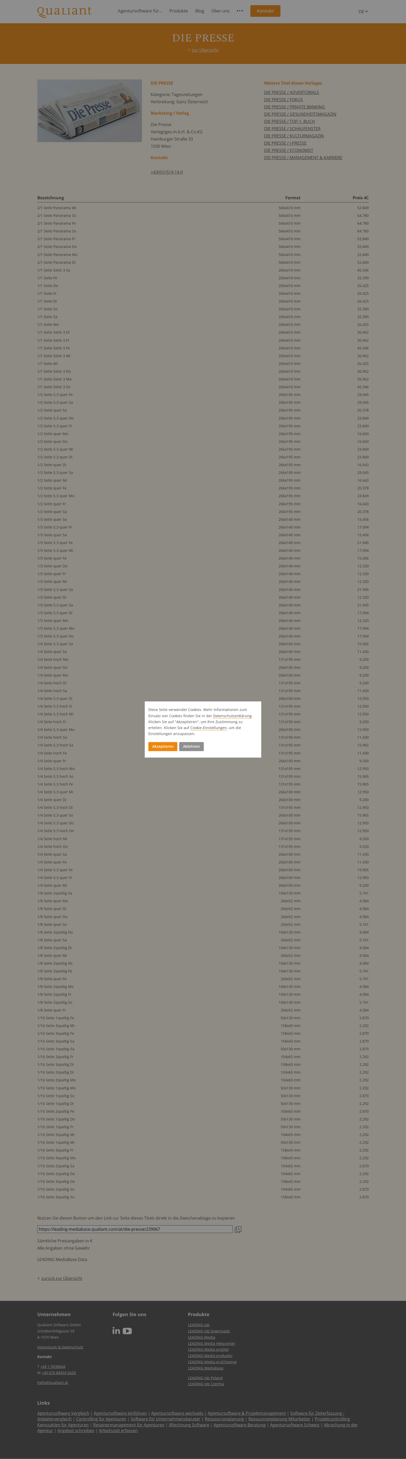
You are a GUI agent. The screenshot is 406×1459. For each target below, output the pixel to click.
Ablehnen (191, 746)
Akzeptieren (162, 746)
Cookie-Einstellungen (208, 727)
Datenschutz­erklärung (232, 715)
